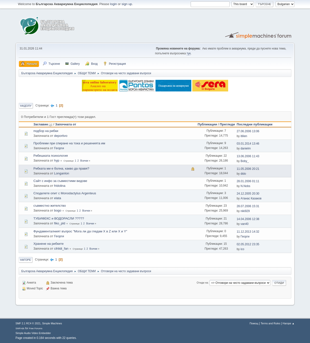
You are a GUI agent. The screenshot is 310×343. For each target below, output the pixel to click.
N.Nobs (245, 186)
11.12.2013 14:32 (248, 231)
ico (242, 249)
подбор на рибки (45, 131)
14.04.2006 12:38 (248, 219)
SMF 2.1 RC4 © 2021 (28, 323)
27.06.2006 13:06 (248, 131)
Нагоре (25, 259)
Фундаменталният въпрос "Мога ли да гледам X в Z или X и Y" (80, 231)
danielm (245, 148)
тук (188, 53)
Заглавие (43, 124)
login (113, 4)
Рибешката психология (50, 155)
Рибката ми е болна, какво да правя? (61, 168)
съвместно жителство (49, 205)
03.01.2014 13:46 (248, 143)
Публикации (207, 124)
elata (57, 198)
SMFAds (20, 328)
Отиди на (202, 282)
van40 (244, 224)
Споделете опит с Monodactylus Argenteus (64, 193)
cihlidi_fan (61, 248)
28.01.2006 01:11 (248, 181)
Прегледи (227, 124)
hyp (56, 160)
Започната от (65, 124)
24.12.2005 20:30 (248, 193)
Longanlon (61, 173)
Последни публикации (254, 124)
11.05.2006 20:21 (248, 169)
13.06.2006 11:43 (248, 156)
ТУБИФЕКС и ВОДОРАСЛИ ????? (58, 218)
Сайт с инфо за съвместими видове (60, 181)
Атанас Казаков (250, 198)
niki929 (245, 211)
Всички (84, 160)
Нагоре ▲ (288, 323)
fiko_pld (59, 223)
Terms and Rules (270, 323)
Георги (59, 148)
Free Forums (35, 328)
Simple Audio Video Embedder (33, 333)
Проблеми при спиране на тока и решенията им (69, 143)
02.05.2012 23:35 (248, 244)
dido (243, 173)
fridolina (59, 186)
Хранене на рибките (48, 243)
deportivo (60, 136)
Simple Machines (52, 323)
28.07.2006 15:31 (248, 206)
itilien (243, 136)
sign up (127, 4)
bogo (57, 210)
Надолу (25, 105)
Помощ (253, 323)
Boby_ (244, 161)
